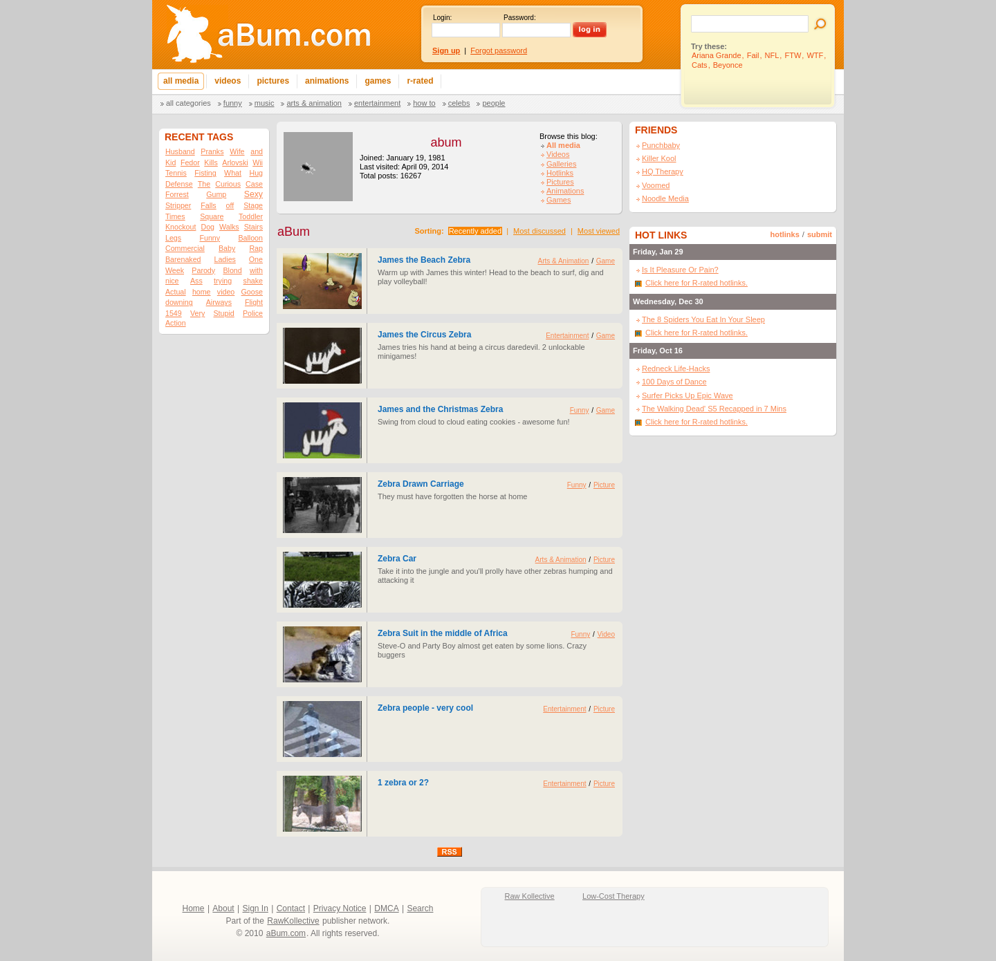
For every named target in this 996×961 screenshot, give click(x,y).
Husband (180, 151)
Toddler (251, 216)
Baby (227, 248)
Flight (254, 302)
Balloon (250, 238)
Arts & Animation (313, 103)
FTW (792, 55)
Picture (604, 485)
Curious (228, 184)
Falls (208, 205)
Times (175, 216)
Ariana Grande (716, 55)
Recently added (475, 231)
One (256, 259)
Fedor (190, 162)
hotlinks (785, 234)
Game (605, 261)
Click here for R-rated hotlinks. (696, 283)
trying (223, 281)
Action (175, 323)
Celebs (459, 103)
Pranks (212, 151)
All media (563, 145)
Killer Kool (659, 158)
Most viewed (599, 231)
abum (445, 142)
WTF (814, 55)
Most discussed (539, 231)
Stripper (178, 205)
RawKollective (293, 921)
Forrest (177, 194)
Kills (211, 162)
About (223, 908)
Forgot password (498, 50)
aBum (293, 232)
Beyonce (728, 65)
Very (197, 313)
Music (265, 103)
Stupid (224, 313)
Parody (203, 270)
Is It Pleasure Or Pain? (680, 269)
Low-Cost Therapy (613, 896)
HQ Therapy (662, 171)
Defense (179, 184)
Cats (700, 65)
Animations (565, 191)
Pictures (560, 182)
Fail (753, 55)
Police (253, 313)
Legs (173, 238)
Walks (229, 227)
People (493, 103)
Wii (257, 162)
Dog (207, 227)
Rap (256, 248)
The (204, 184)
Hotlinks (559, 173)
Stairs (253, 227)
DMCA (386, 908)
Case (254, 184)
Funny (232, 103)
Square (211, 216)
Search (420, 908)
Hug (256, 173)
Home (194, 908)
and (256, 151)
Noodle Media (665, 198)
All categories (188, 103)
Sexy (253, 194)
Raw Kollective (530, 896)
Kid (170, 162)
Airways (219, 302)
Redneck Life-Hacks (676, 368)
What (232, 173)
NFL (772, 55)
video (225, 292)
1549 (173, 313)
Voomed (656, 185)
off (230, 205)
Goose (252, 292)
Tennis (176, 173)
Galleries (561, 164)
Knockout (180, 227)
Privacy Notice (340, 908)
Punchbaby (661, 145)
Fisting (205, 173)
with (256, 270)
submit (819, 234)
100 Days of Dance (674, 381)
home (201, 292)
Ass (196, 281)
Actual (175, 292)
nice (172, 281)
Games (558, 200)
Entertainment (377, 103)
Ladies (224, 259)
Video (606, 634)
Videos (557, 154)
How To (424, 103)
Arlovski (235, 162)
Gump (216, 194)
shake (253, 281)
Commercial (185, 248)
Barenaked (183, 259)
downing (179, 302)
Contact (291, 908)
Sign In (255, 908)
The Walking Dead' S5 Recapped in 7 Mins (714, 408)
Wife (237, 151)
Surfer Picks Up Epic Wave (687, 395)
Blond (232, 270)
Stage (253, 205)
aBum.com (286, 933)
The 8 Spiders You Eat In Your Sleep (703, 319)
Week (174, 270)
